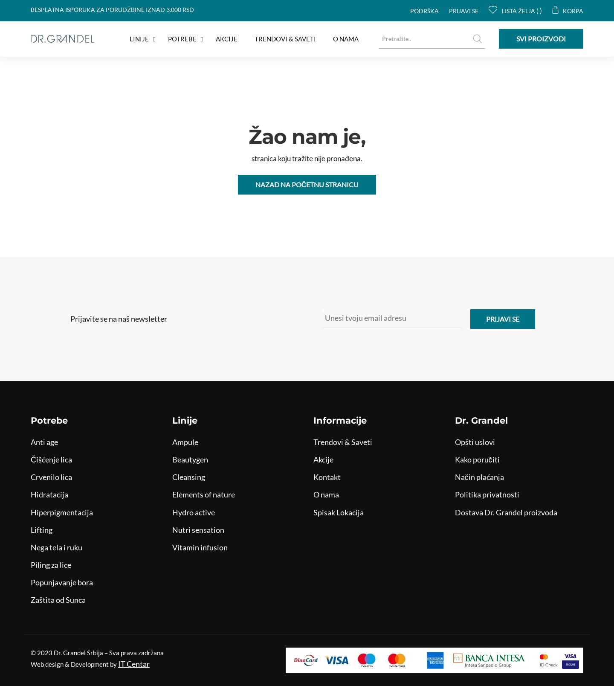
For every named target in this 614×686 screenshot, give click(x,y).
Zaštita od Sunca (58, 600)
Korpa (567, 11)
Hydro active (193, 512)
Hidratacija (49, 494)
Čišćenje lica (51, 459)
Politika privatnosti (487, 494)
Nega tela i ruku (56, 547)
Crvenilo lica (51, 477)
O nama (326, 494)
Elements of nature (203, 494)
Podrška (424, 11)
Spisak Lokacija (338, 512)
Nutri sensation (198, 530)
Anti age (44, 442)
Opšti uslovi (475, 442)
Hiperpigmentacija (62, 512)
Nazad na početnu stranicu (307, 184)
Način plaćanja (479, 477)
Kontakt (327, 477)
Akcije (323, 459)
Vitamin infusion (200, 547)
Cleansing (188, 477)
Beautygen (190, 459)
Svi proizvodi (541, 39)
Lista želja (514, 11)
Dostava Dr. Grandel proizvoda (506, 512)
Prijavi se (463, 11)
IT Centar (134, 664)
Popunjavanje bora (62, 582)
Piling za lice (51, 565)
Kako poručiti (477, 459)
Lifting (41, 530)
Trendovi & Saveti (342, 442)
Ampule (185, 442)
